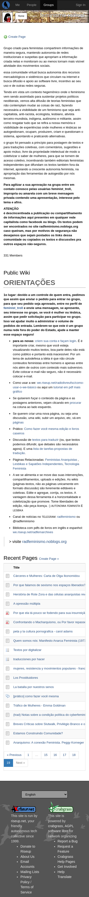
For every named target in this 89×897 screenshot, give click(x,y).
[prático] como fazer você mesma (36, 696)
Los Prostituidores (25, 677)
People (31, 5)
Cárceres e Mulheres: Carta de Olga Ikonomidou (46, 576)
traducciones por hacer (29, 659)
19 (8, 762)
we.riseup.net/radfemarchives (33, 532)
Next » (20, 762)
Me (17, 5)
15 (45, 755)
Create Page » (49, 558)
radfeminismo (66, 516)
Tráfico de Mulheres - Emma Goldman (39, 705)
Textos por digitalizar (27, 650)
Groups (49, 5)
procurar (75, 402)
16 (55, 755)
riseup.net (18, 821)
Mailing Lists (29, 872)
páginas (18, 422)
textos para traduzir (45, 439)
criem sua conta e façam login (55, 341)
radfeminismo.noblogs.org (44, 541)
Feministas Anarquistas (61, 459)
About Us (27, 857)
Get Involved (67, 867)
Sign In (80, 5)
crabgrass (55, 826)
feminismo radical (62, 15)
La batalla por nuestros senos (33, 687)
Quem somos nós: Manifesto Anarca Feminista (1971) (50, 640)
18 (73, 755)
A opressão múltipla (26, 603)
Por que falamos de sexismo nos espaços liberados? (49, 585)
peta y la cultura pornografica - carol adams (43, 631)
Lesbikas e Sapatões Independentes (38, 464)
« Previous (14, 755)
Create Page (17, 36)
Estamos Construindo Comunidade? (38, 733)
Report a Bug (68, 841)
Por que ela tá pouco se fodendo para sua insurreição (50, 613)
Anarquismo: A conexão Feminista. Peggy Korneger (48, 742)
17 (64, 755)
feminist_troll (13, 308)
